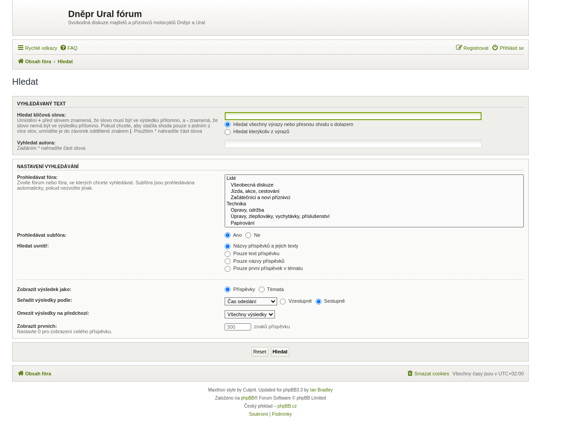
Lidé (374, 178)
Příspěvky (240, 289)
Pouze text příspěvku (252, 253)
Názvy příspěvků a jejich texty (261, 245)
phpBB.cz (287, 406)
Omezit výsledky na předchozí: (53, 313)
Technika (374, 204)
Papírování (374, 223)
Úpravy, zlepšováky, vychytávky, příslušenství (374, 216)
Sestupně (330, 301)
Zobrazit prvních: (37, 326)
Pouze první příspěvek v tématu (264, 268)
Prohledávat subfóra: (41, 235)
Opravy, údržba (374, 210)
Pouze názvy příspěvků (254, 261)
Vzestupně (296, 301)
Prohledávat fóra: (37, 177)
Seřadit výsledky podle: (44, 300)
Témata (271, 289)
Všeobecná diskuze (374, 185)
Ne (252, 235)
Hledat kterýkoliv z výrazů (257, 131)
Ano (233, 235)
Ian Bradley (321, 389)
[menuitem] (69, 48)
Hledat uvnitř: (33, 245)
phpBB (247, 398)
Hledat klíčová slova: (41, 114)
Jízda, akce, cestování (374, 191)
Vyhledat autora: (36, 142)
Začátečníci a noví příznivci (374, 198)
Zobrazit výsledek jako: (44, 289)
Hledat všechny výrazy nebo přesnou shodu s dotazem (289, 124)
